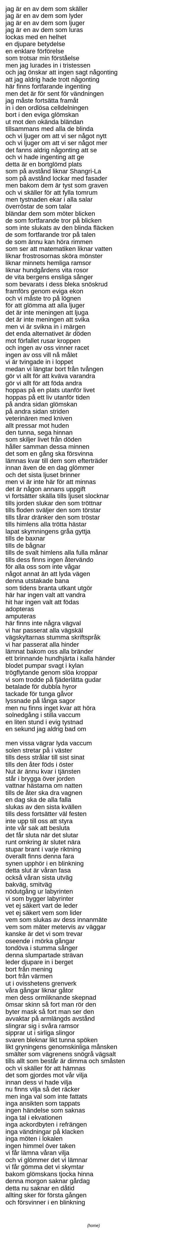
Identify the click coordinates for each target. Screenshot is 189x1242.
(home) (93, 1225)
